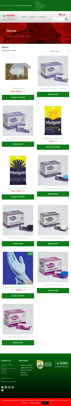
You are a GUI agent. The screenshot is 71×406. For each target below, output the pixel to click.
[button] (25, 16)
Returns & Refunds (26, 370)
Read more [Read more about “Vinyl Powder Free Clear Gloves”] (19, 343)
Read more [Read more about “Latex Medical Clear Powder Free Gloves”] (54, 94)
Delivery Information (27, 367)
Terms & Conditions (26, 365)
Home (38, 2)
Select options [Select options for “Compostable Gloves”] (19, 97)
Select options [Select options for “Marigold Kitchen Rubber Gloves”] (54, 147)
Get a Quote (39, 7)
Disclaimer (24, 372)
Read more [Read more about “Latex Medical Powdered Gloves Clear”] (19, 144)
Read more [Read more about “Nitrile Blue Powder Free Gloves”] (54, 194)
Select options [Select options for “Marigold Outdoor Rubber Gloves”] (19, 197)
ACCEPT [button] (45, 403)
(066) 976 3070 (7, 378)
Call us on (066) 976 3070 (24, 5)
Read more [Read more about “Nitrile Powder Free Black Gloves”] (19, 244)
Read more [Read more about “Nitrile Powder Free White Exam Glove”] (54, 244)
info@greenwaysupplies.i (8, 381)
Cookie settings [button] (34, 403)
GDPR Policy (24, 375)
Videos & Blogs (40, 5)
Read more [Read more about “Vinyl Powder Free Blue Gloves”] (54, 290)
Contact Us (39, 9)
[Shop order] (59, 51)
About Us (38, 4)
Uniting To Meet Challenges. (8, 5)
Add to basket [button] (18, 296)
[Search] (66, 19)
